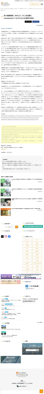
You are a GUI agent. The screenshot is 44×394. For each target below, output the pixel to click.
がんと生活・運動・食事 (37, 263)
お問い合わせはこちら (35, 4)
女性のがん (27, 242)
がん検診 (37, 269)
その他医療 (27, 269)
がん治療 (37, 260)
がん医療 (37, 266)
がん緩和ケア (27, 263)
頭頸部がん (37, 251)
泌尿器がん (37, 245)
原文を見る (3, 149)
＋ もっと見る (39, 322)
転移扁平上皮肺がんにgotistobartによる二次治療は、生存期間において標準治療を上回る (27, 199)
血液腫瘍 (27, 245)
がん (27, 260)
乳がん (37, 239)
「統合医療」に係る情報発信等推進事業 (30, 299)
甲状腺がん (27, 254)
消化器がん (37, 242)
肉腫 (27, 248)
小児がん (27, 257)
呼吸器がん (37, 248)
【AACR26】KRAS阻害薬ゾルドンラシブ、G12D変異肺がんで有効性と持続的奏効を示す (27, 189)
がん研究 (27, 266)
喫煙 (27, 272)
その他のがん (37, 257)
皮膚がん (27, 251)
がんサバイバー (27, 239)
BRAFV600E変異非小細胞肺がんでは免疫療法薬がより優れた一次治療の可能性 (26, 208)
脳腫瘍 (37, 254)
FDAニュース (37, 272)
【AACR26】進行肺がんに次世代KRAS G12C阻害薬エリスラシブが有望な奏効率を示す (27, 180)
